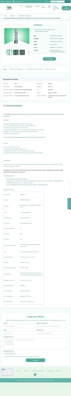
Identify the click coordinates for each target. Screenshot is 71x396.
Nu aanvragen (66, 8)
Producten (28, 6)
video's (37, 6)
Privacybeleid (50, 371)
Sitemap (58, 371)
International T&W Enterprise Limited (34, 380)
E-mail (6, 323)
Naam (5, 330)
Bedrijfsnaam (40, 330)
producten (26, 371)
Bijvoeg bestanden (9, 351)
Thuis (21, 6)
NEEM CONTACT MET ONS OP (56, 8)
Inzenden (35, 360)
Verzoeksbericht (8, 336)
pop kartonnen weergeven (25, 15)
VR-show (43, 7)
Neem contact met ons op (38, 371)
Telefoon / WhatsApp (42, 323)
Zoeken (67, 1)
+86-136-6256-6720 (7, 1)
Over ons (49, 7)
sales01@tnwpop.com (19, 1)
